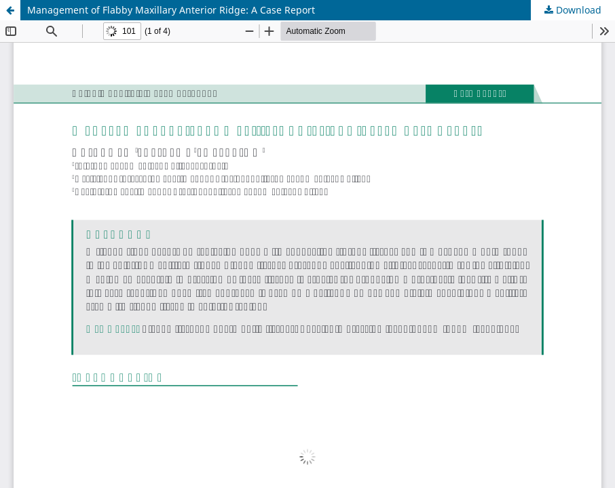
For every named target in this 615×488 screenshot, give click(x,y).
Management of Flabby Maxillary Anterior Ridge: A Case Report (171, 9)
